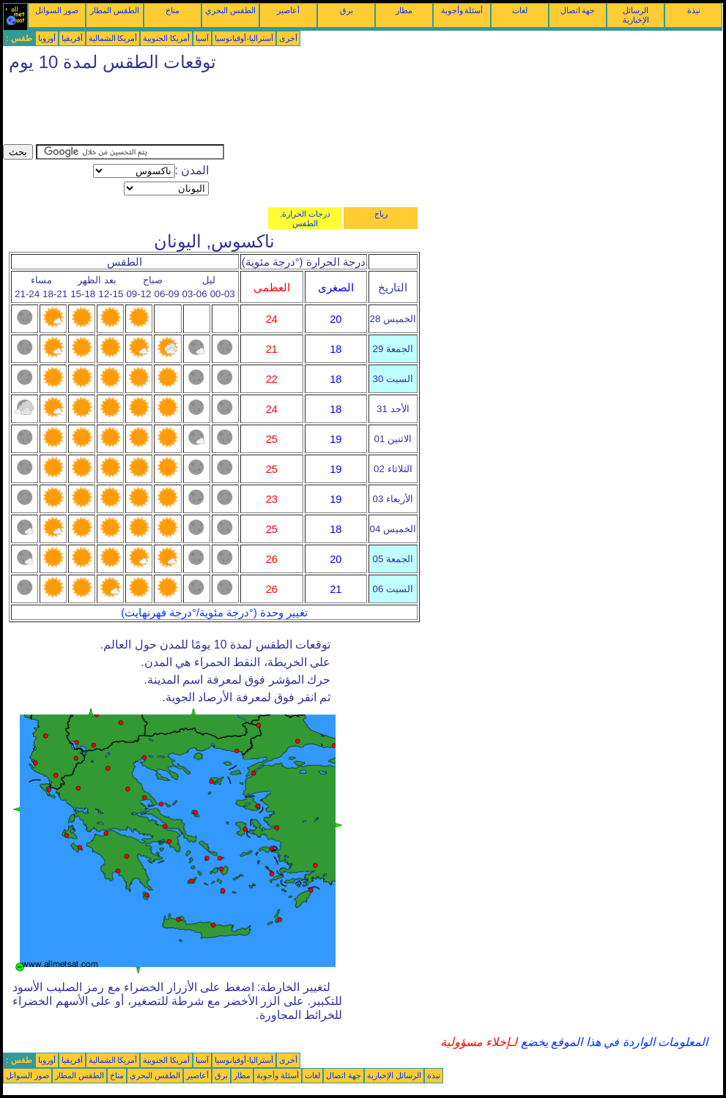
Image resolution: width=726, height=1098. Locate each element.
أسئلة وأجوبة (462, 10)
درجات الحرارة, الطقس (305, 218)
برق (346, 10)
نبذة (693, 10)
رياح (381, 213)
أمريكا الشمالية (113, 38)
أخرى (288, 38)
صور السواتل (56, 10)
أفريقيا (72, 38)
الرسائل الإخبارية (636, 15)
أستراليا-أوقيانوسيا (244, 38)
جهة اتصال (578, 10)
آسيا (202, 38)
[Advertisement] (269, 111)
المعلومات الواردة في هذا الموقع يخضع (612, 1042)
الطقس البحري (230, 10)
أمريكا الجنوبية (166, 38)
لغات (519, 10)
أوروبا (47, 38)
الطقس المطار (114, 10)
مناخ (172, 10)
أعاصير (288, 10)
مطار (404, 10)
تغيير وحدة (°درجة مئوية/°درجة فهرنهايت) (214, 613)
